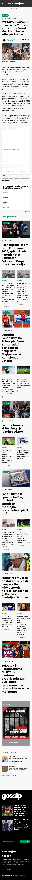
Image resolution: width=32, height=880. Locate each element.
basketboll (6, 180)
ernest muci (25, 178)
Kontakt (4, 846)
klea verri (17, 178)
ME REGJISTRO (25, 841)
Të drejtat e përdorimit (15, 846)
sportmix (5, 178)
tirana (11, 178)
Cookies (25, 846)
